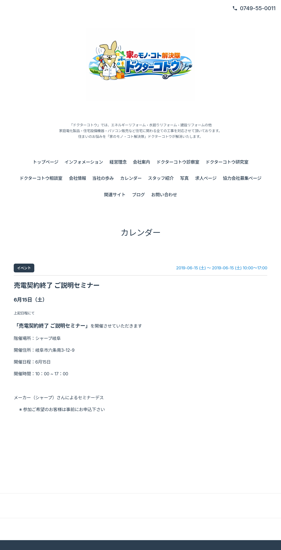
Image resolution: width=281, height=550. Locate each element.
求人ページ (206, 178)
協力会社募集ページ (242, 178)
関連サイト (114, 194)
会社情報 (77, 178)
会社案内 (141, 162)
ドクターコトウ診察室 (177, 162)
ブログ (138, 194)
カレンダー (131, 178)
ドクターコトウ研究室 (227, 162)
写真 (184, 178)
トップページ (45, 162)
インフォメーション (83, 162)
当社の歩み (103, 178)
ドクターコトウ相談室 (40, 178)
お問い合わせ (164, 194)
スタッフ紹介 (161, 178)
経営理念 (118, 162)
